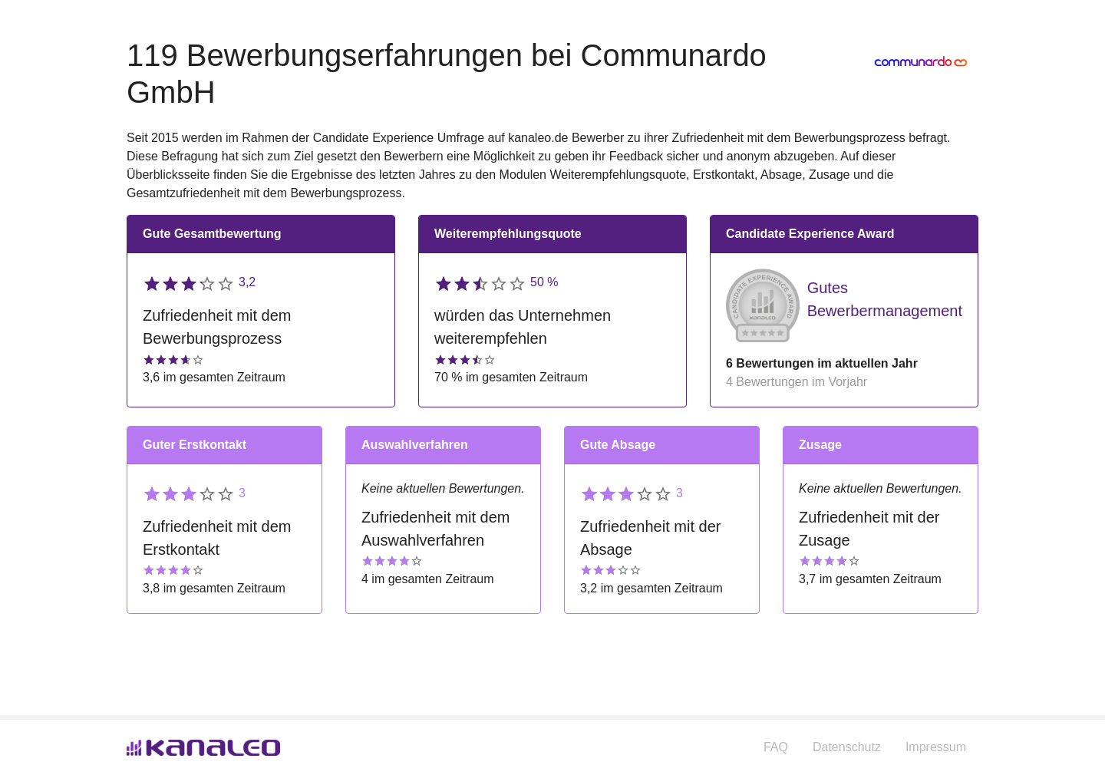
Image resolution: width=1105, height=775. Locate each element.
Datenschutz (847, 747)
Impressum (935, 747)
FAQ (776, 747)
